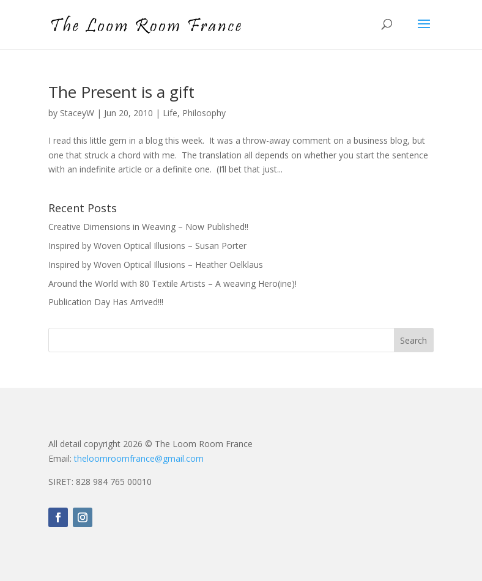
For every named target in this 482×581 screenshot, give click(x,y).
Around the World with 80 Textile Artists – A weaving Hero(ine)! (172, 283)
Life (170, 113)
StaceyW (77, 113)
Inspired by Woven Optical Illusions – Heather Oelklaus (155, 264)
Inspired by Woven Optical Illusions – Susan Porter (147, 245)
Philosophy (204, 113)
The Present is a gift (121, 92)
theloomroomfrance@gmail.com (139, 458)
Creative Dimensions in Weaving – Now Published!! (148, 226)
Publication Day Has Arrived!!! (105, 302)
